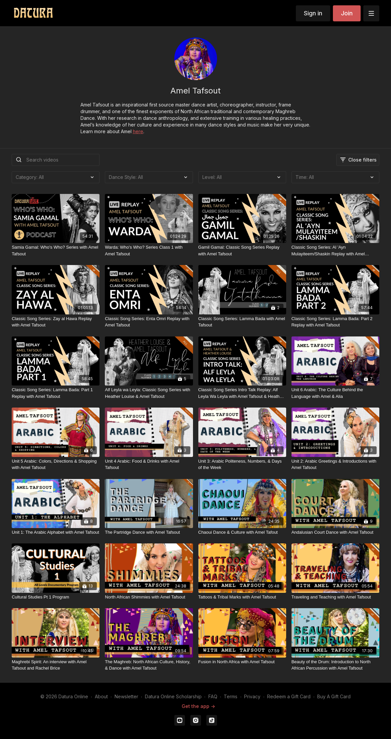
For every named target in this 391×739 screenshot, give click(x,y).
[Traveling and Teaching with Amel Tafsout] (335, 597)
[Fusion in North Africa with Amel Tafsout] (242, 662)
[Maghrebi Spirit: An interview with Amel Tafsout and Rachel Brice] (56, 665)
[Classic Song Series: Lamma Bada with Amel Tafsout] (242, 321)
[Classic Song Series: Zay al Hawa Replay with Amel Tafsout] (56, 321)
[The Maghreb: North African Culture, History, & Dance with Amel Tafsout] (149, 665)
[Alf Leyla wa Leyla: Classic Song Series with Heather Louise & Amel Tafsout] (149, 393)
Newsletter (126, 696)
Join (347, 13)
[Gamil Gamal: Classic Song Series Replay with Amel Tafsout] (242, 250)
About (101, 696)
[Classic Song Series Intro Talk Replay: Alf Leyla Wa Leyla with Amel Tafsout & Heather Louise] (242, 393)
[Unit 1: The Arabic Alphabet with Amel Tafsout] (56, 532)
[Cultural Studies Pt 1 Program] (56, 597)
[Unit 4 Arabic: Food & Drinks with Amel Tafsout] (149, 464)
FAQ (212, 696)
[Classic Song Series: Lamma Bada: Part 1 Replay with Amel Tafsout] (56, 393)
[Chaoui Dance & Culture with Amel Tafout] (242, 532)
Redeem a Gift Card (289, 696)
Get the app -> (198, 706)
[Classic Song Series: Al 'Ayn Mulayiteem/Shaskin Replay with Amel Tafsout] (335, 250)
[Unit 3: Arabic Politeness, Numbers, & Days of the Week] (242, 464)
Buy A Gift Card (334, 696)
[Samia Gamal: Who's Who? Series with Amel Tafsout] (56, 250)
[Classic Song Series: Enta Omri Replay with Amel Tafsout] (149, 321)
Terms (230, 696)
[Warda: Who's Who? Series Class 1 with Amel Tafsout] (149, 250)
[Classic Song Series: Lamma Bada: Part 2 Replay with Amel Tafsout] (335, 321)
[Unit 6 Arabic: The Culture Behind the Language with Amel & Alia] (335, 393)
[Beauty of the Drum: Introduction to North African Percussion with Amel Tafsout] (335, 665)
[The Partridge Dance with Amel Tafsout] (149, 532)
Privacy (252, 696)
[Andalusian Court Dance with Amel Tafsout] (335, 532)
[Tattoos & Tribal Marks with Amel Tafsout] (242, 597)
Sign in (313, 13)
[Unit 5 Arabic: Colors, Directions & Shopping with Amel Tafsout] (56, 464)
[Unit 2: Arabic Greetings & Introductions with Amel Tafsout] (335, 464)
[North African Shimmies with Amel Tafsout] (149, 597)
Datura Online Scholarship (173, 696)
